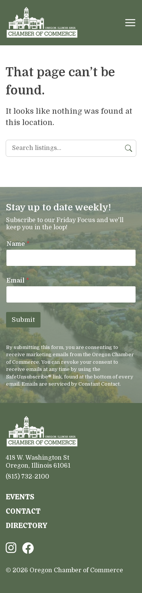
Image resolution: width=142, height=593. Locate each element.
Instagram (11, 547)
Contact (23, 511)
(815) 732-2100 (27, 476)
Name (18, 244)
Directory (26, 525)
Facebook (28, 548)
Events (20, 497)
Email (17, 280)
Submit (23, 319)
